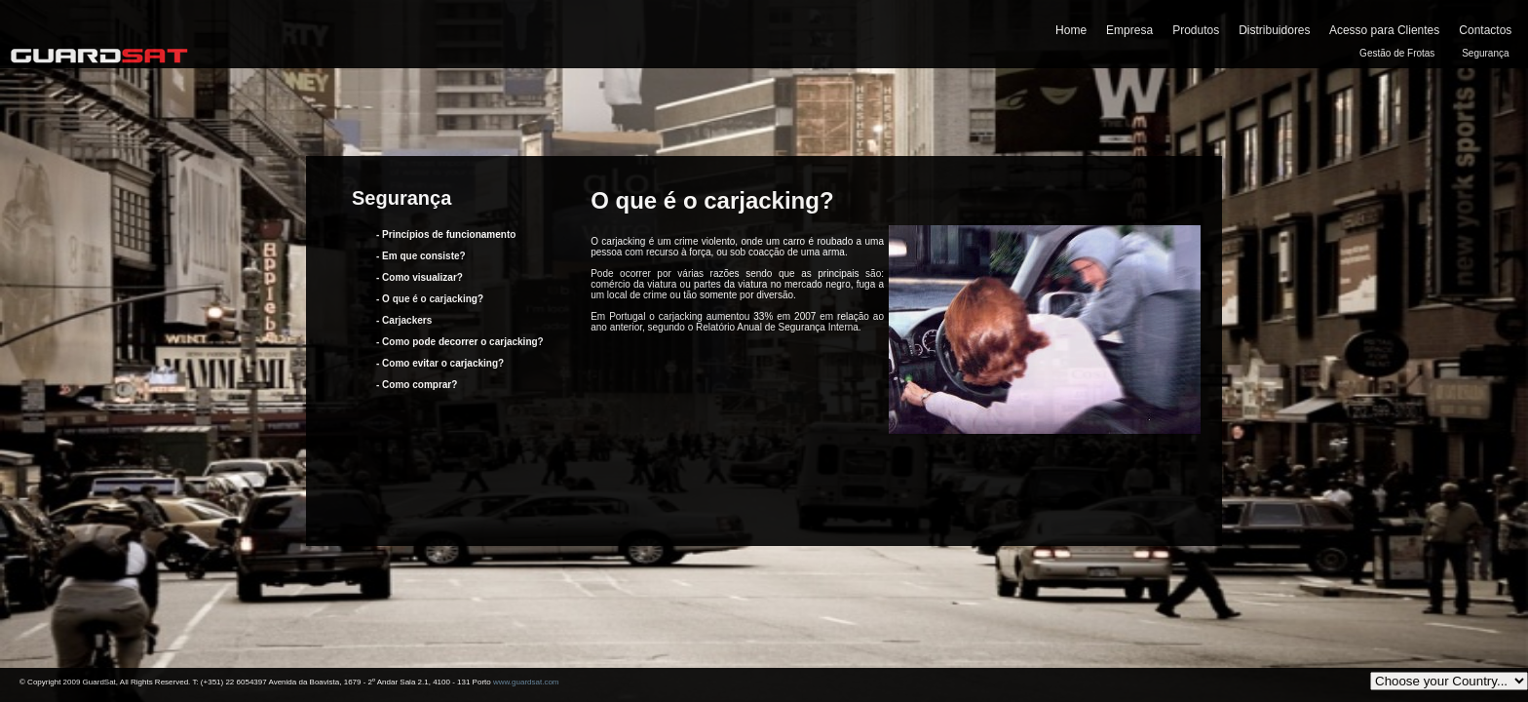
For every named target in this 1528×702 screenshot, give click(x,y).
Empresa (1129, 30)
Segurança (1485, 53)
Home (1071, 30)
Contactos (1485, 30)
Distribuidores (1274, 30)
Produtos (1195, 30)
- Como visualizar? (419, 277)
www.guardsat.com (526, 682)
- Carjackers (404, 320)
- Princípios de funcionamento (446, 234)
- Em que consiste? (421, 256)
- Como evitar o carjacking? (440, 363)
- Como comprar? (416, 384)
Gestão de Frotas (1396, 53)
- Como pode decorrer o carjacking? (460, 341)
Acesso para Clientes (1384, 30)
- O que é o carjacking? (429, 298)
